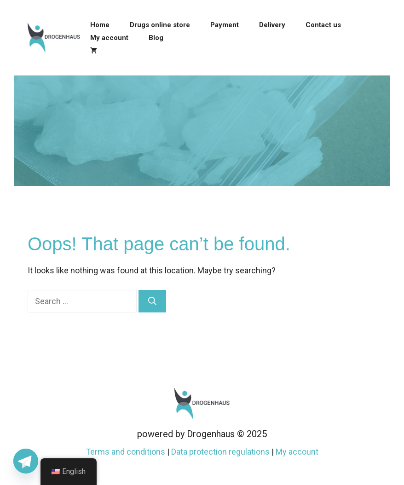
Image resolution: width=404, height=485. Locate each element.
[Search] (152, 301)
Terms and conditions (125, 451)
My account (109, 38)
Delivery (272, 25)
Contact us (323, 25)
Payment (224, 25)
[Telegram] (25, 461)
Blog (156, 38)
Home (100, 25)
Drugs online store (160, 25)
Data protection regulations (220, 451)
